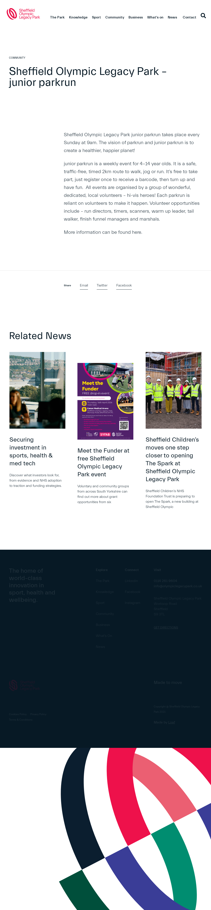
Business (136, 17)
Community (114, 17)
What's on (155, 17)
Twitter (102, 285)
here (136, 232)
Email (84, 285)
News (172, 17)
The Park (57, 17)
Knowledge (78, 17)
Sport (96, 17)
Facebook (124, 285)
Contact (189, 17)
